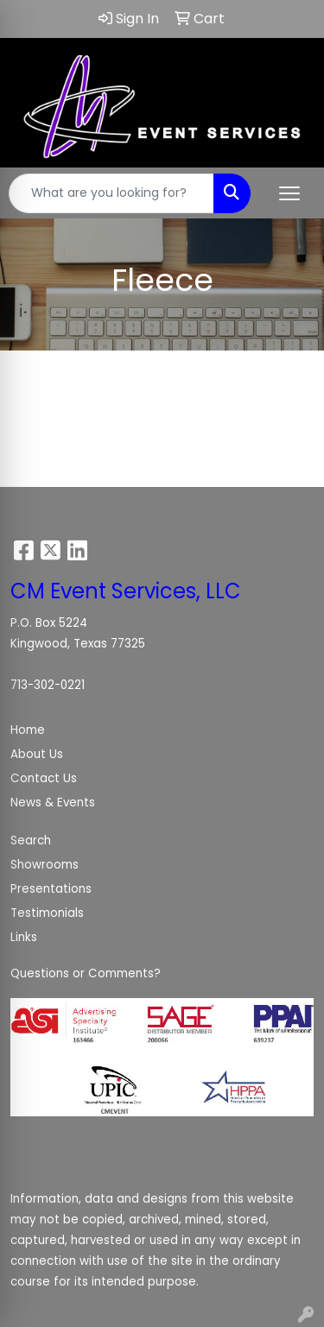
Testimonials (47, 913)
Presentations (51, 889)
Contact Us (43, 778)
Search (30, 840)
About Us (36, 754)
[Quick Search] (111, 193)
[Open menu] (289, 193)
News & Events (52, 802)
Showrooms (44, 864)
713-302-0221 (47, 685)
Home (27, 730)
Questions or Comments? (85, 973)
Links (23, 937)
